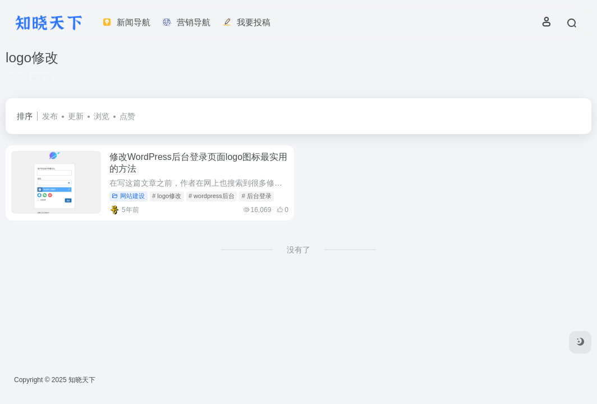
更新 (76, 116)
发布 (50, 116)
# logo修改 (166, 195)
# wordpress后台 (212, 195)
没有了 (298, 249)
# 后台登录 (257, 195)
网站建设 (128, 195)
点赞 (127, 116)
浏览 (101, 116)
